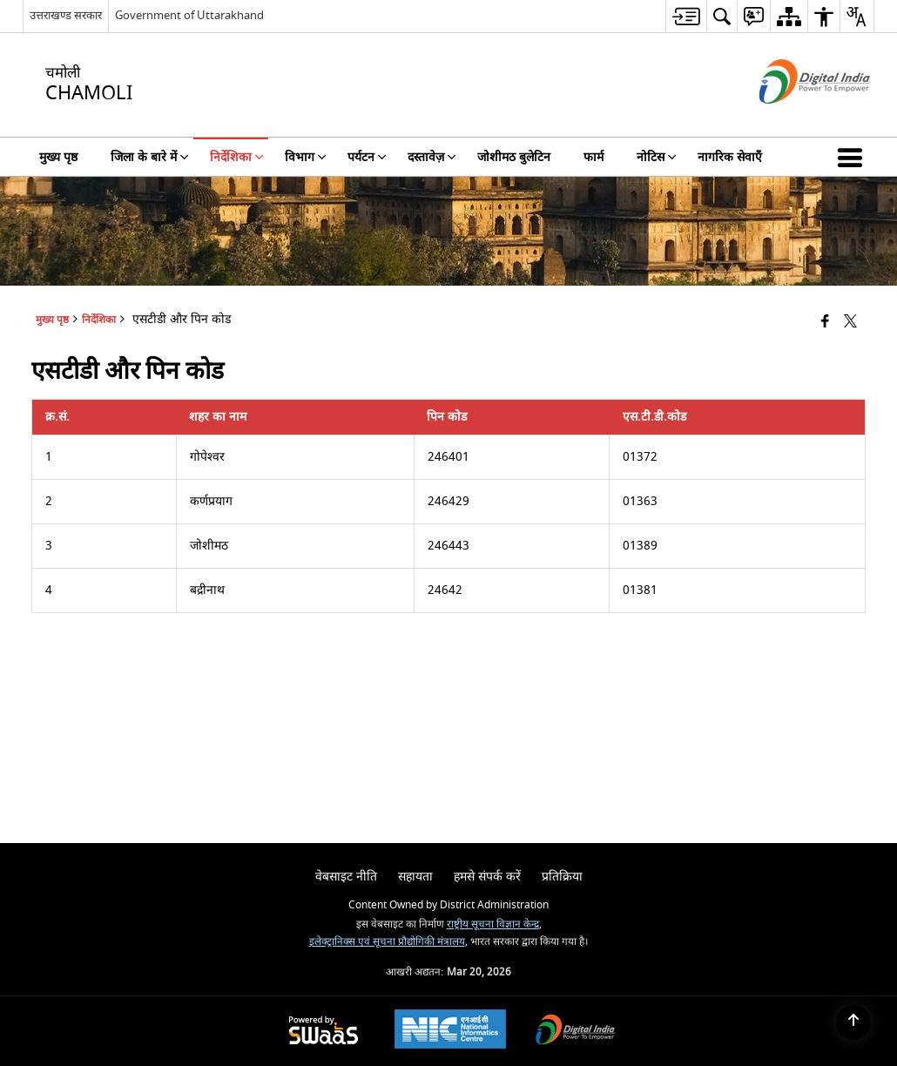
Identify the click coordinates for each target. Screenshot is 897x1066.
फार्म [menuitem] (593, 157)
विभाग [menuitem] (306, 157)
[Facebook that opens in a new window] (825, 322)
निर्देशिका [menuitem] (237, 157)
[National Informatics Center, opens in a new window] (450, 1031)
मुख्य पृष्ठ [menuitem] (58, 157)
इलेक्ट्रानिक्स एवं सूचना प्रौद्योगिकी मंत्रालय (387, 941)
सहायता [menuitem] (415, 876)
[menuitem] (685, 16)
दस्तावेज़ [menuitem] (432, 157)
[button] (853, 157)
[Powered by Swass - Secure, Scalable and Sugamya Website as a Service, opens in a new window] (323, 1031)
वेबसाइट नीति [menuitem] (346, 876)
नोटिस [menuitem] (657, 157)
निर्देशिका (99, 320)
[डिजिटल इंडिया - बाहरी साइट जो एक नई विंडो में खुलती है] (793, 119)
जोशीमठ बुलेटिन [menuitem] (513, 157)
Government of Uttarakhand (189, 15)
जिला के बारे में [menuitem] (150, 157)
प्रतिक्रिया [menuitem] (562, 876)
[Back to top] (853, 1022)
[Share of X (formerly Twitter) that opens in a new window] (850, 322)
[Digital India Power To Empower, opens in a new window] (576, 1031)
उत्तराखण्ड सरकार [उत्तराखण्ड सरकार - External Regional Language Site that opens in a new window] (66, 15)
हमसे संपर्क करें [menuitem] (487, 876)
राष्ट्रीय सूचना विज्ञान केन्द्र (493, 924)
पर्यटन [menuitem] (367, 157)
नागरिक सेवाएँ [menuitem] (730, 157)
